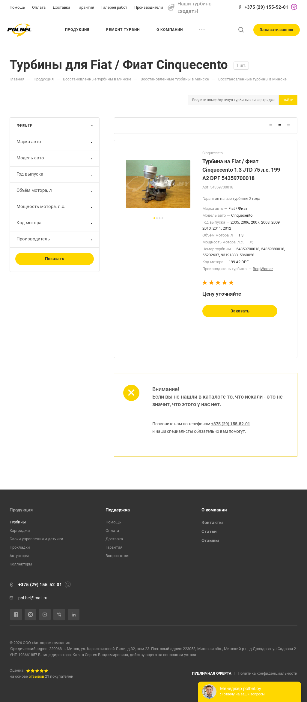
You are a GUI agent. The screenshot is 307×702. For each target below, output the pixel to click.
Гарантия (114, 547)
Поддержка (118, 510)
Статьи (209, 531)
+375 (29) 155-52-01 (266, 7)
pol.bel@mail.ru (32, 597)
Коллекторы (21, 564)
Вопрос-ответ (118, 555)
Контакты (212, 522)
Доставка (114, 539)
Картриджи (20, 530)
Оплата (112, 530)
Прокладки (20, 547)
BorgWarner (263, 269)
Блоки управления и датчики (36, 539)
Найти (288, 100)
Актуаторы (19, 555)
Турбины (18, 522)
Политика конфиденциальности (267, 673)
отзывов (36, 676)
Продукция (21, 510)
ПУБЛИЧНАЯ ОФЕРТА (211, 673)
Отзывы (210, 540)
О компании (214, 510)
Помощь (113, 522)
